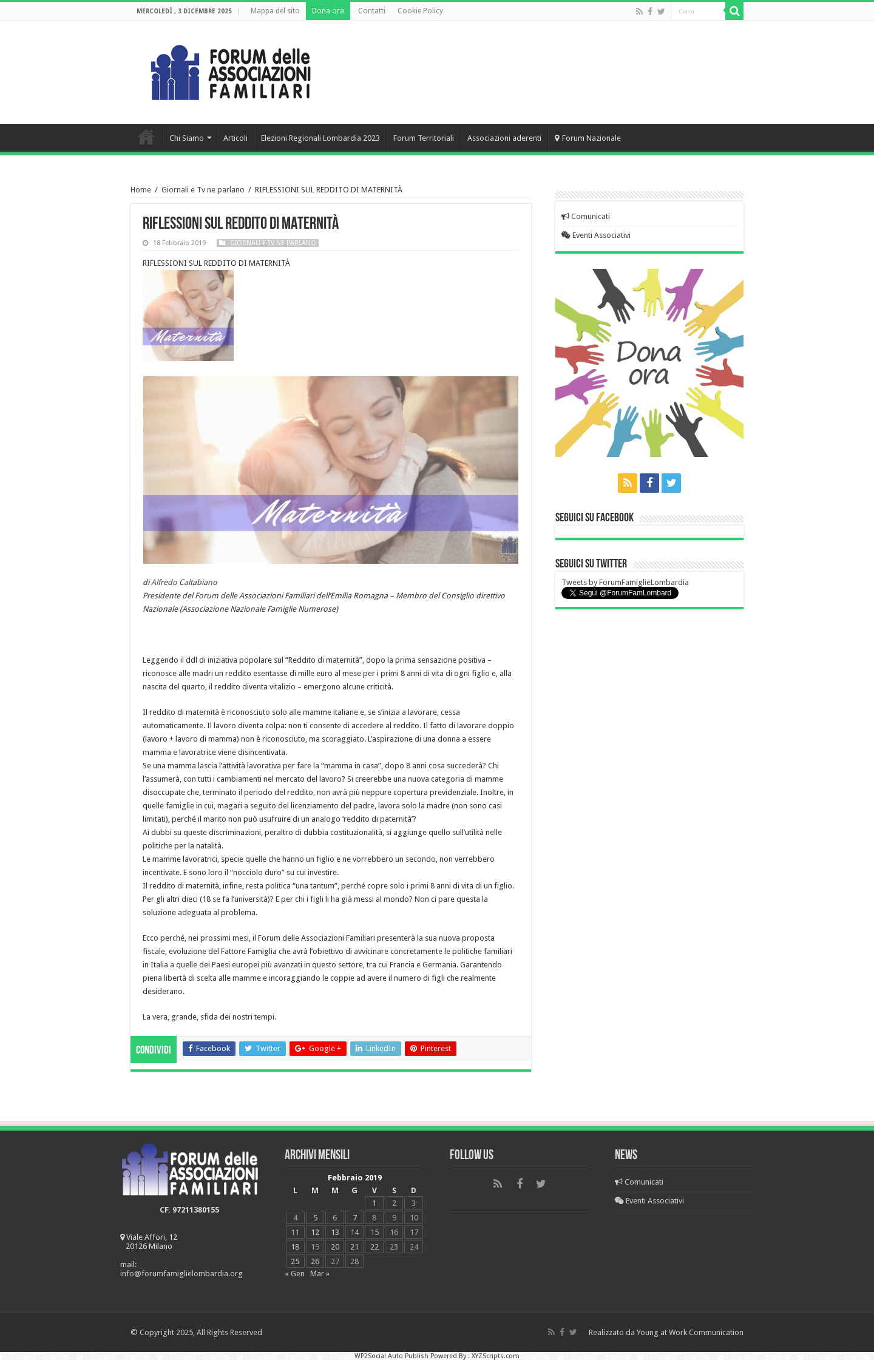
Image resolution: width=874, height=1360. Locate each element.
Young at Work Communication (690, 1332)
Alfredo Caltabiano (184, 582)
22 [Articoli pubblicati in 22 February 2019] (374, 1246)
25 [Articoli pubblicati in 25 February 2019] (295, 1261)
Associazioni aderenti (504, 138)
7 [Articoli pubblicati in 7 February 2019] (355, 1217)
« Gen (295, 1273)
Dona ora (328, 11)
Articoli (235, 138)
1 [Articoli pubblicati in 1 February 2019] (374, 1203)
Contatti (371, 11)
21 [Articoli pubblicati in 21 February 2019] (354, 1246)
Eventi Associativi (596, 235)
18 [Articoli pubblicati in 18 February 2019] (295, 1246)
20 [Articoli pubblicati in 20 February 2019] (335, 1246)
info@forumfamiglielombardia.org (181, 1273)
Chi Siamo (186, 138)
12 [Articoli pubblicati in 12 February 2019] (315, 1232)
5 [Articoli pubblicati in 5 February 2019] (315, 1217)
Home (146, 136)
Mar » (320, 1273)
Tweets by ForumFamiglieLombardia (625, 582)
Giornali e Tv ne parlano (203, 189)
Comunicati (585, 216)
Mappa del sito (275, 11)
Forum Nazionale (588, 138)
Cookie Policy (420, 11)
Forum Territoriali (423, 138)
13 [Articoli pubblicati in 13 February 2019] (335, 1232)
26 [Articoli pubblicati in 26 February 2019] (315, 1261)
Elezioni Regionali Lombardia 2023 (320, 138)
